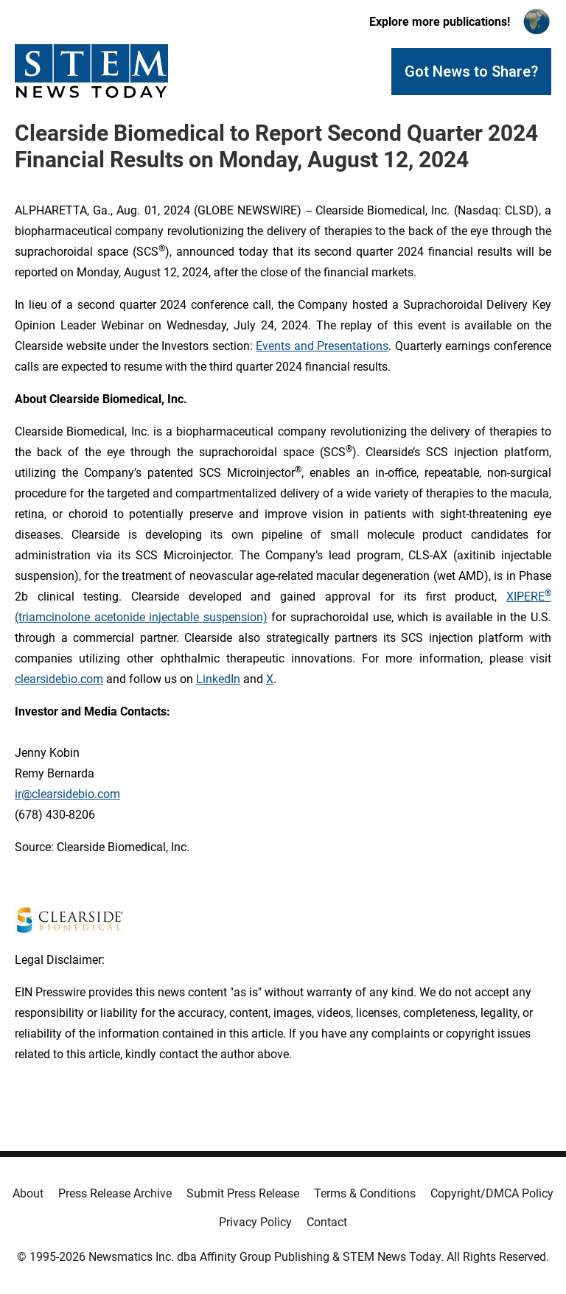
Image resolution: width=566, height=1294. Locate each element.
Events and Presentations (322, 346)
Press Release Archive (115, 1193)
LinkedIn (218, 679)
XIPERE (525, 597)
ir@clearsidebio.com (67, 794)
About (28, 1193)
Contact (327, 1222)
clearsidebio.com (59, 679)
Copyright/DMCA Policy (491, 1193)
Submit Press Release (242, 1193)
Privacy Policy (255, 1222)
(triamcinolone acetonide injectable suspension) (141, 617)
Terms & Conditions (365, 1193)
